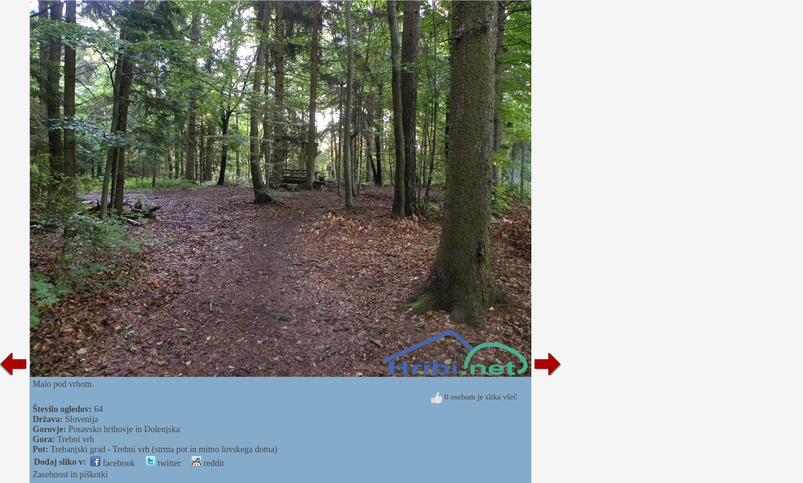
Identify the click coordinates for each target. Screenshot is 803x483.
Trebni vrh (75, 439)
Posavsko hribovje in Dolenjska (124, 429)
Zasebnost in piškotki (70, 474)
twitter (163, 463)
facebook (112, 463)
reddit (207, 463)
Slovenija (81, 419)
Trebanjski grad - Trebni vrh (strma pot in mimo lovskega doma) (163, 449)
